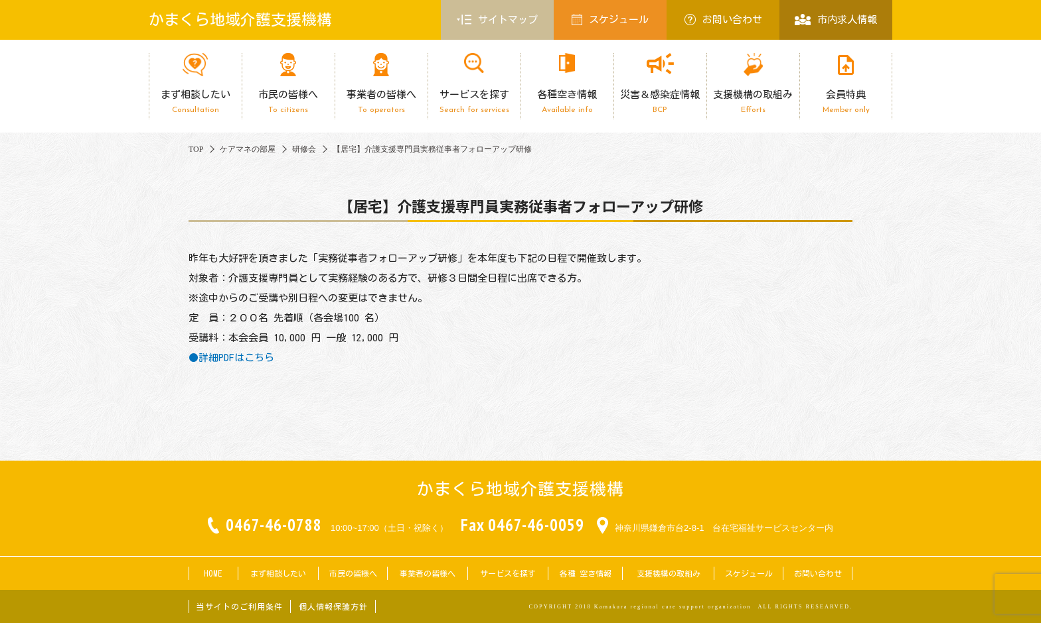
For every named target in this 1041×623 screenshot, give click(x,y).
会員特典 (845, 101)
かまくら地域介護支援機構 (240, 19)
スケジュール (610, 19)
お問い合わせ (723, 19)
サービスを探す (474, 101)
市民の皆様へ (288, 101)
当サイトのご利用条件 (240, 606)
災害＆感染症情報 (659, 101)
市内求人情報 (835, 19)
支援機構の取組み (752, 101)
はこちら (254, 358)
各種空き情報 (566, 101)
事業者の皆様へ (381, 101)
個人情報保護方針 (333, 606)
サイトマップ (497, 20)
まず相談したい (195, 101)
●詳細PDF (211, 358)
